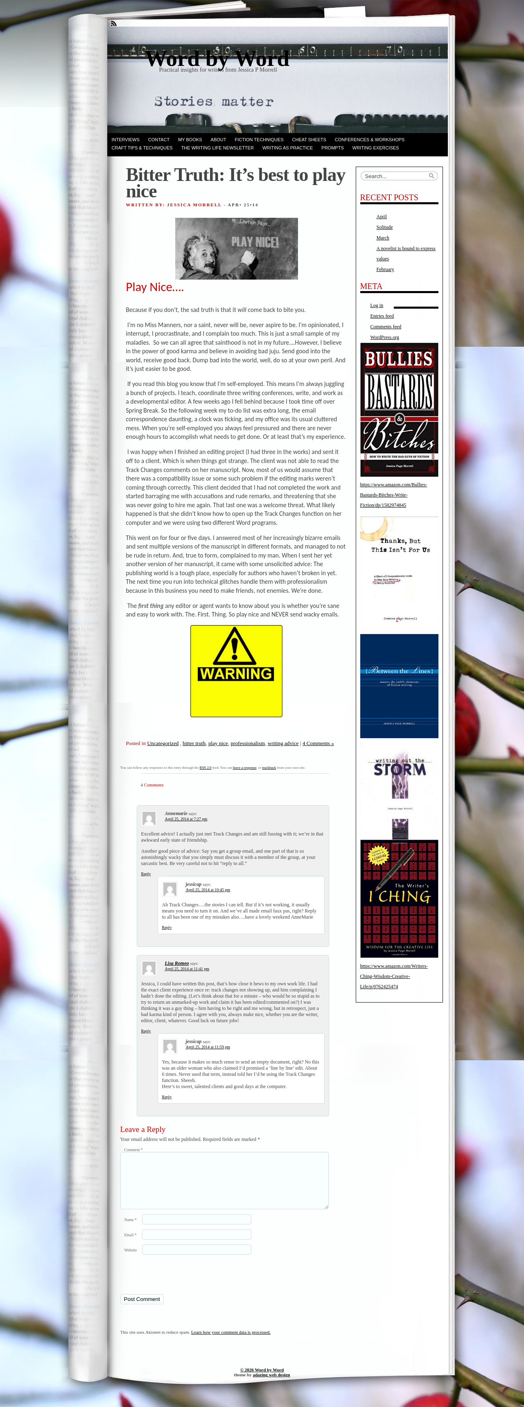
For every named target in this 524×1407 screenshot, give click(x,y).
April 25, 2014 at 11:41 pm (187, 969)
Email (130, 1244)
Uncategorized (163, 743)
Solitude (385, 227)
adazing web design (271, 1384)
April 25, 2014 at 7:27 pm (186, 819)
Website (130, 1260)
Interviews (126, 139)
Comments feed (386, 327)
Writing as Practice (287, 147)
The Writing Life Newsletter (217, 147)
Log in (377, 305)
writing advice (283, 743)
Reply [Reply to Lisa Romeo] (146, 1031)
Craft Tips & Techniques (142, 147)
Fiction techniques (259, 139)
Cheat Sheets (309, 139)
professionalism (248, 743)
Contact (158, 139)
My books (190, 139)
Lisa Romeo (177, 963)
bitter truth (194, 743)
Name (130, 1229)
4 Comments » (318, 743)
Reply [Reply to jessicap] (167, 927)
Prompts (332, 147)
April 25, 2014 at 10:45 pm (208, 890)
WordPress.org (384, 337)
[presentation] (176, 1283)
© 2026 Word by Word (262, 1379)
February (385, 269)
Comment (133, 1149)
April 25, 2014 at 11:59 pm (208, 1047)
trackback (269, 768)
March (383, 238)
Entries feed (382, 316)
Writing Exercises (375, 147)
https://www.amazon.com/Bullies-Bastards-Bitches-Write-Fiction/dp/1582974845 (393, 495)
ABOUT (218, 139)
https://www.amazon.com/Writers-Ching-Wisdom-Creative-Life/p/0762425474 (394, 976)
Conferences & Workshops (370, 139)
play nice (218, 743)
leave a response (245, 768)
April (382, 216)
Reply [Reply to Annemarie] (146, 874)
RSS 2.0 (206, 768)
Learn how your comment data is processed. (231, 1341)
